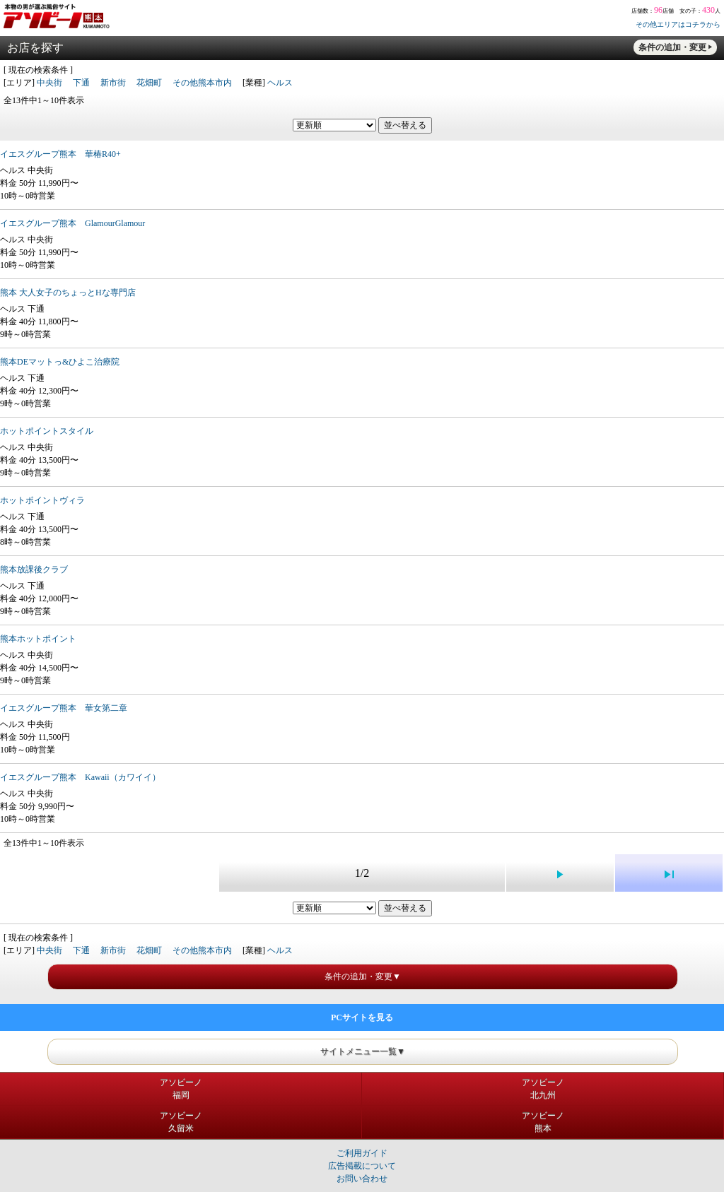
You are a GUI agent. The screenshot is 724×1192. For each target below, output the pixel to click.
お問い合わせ (362, 1179)
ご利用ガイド (362, 1153)
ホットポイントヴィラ (42, 500)
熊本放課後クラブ (34, 569)
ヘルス (280, 83)
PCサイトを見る (362, 1017)
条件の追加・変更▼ (363, 976)
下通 (81, 83)
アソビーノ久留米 (181, 1122)
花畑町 (149, 83)
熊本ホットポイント (38, 639)
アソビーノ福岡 (181, 1089)
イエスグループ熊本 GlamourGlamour (72, 223)
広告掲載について (362, 1166)
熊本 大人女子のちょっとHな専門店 (68, 292)
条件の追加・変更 (672, 47)
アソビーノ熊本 (543, 1122)
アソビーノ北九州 (543, 1089)
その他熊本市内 (202, 83)
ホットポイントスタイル (46, 431)
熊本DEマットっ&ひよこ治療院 (59, 362)
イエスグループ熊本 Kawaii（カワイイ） (80, 777)
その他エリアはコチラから (678, 24)
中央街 (49, 83)
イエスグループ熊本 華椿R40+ (60, 154)
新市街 (113, 83)
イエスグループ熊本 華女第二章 (63, 708)
